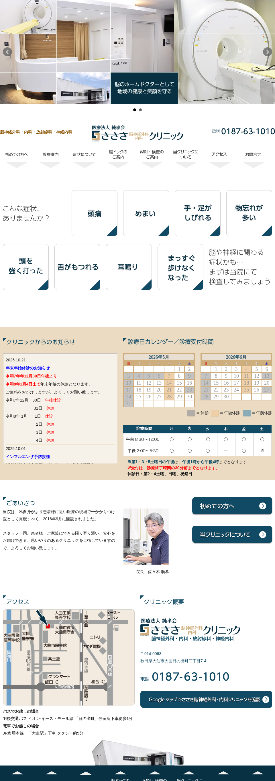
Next (267, 52)
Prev (7, 52)
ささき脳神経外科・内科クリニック (137, 133)
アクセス (220, 160)
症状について (84, 160)
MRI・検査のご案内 (152, 160)
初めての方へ (17, 160)
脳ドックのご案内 (118, 160)
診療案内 (51, 160)
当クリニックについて (186, 160)
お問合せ (253, 160)
